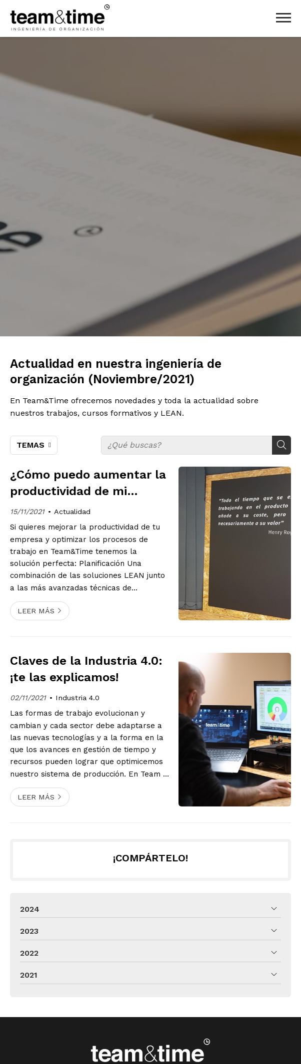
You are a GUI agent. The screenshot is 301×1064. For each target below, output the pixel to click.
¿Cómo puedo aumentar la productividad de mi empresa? (88, 484)
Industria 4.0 (78, 698)
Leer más (36, 611)
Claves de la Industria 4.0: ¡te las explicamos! (86, 669)
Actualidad (72, 512)
